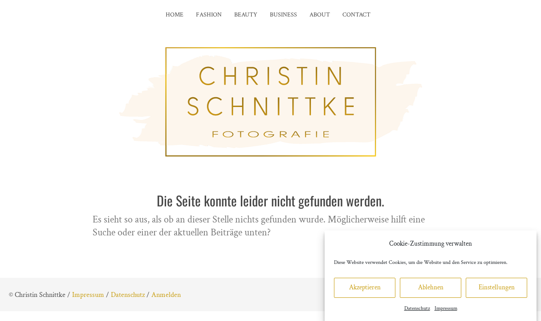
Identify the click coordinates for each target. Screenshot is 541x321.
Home (174, 15)
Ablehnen (430, 291)
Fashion (209, 15)
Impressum (446, 312)
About (319, 15)
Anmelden (166, 295)
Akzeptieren (365, 291)
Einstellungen (497, 291)
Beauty (245, 15)
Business (283, 15)
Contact (356, 15)
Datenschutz (417, 312)
